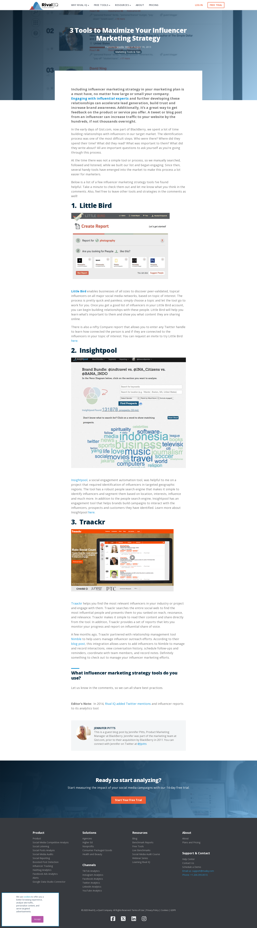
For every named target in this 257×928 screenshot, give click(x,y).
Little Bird (78, 291)
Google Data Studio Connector (49, 881)
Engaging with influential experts (100, 98)
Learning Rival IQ (141, 862)
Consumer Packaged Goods (97, 850)
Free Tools (138, 846)
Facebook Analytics (92, 878)
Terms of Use (138, 910)
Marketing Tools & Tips (127, 51)
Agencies (87, 838)
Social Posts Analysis (44, 850)
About (185, 838)
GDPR (173, 910)
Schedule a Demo (191, 867)
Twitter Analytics (91, 882)
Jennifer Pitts (123, 47)
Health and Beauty (92, 854)
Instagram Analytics (92, 874)
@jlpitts (142, 744)
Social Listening (41, 846)
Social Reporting (41, 858)
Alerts (36, 877)
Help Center (188, 859)
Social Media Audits (43, 854)
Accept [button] (37, 919)
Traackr (76, 603)
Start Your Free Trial (128, 800)
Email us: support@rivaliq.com (198, 870)
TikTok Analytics (91, 870)
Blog (134, 838)
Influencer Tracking (43, 866)
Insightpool (79, 480)
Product (37, 838)
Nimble (76, 639)
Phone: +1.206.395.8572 (195, 874)
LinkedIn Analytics (91, 886)
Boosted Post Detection (46, 862)
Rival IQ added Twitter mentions (128, 704)
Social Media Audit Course (146, 854)
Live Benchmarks (141, 850)
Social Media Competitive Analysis (51, 842)
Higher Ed (87, 842)
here (91, 512)
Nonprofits (88, 846)
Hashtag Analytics (42, 869)
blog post (78, 644)
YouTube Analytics (92, 890)
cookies (27, 896)
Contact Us (188, 863)
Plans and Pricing (191, 842)
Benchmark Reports (142, 842)
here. (74, 341)
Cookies (164, 910)
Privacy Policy (152, 910)
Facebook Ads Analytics (45, 873)
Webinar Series (140, 858)
